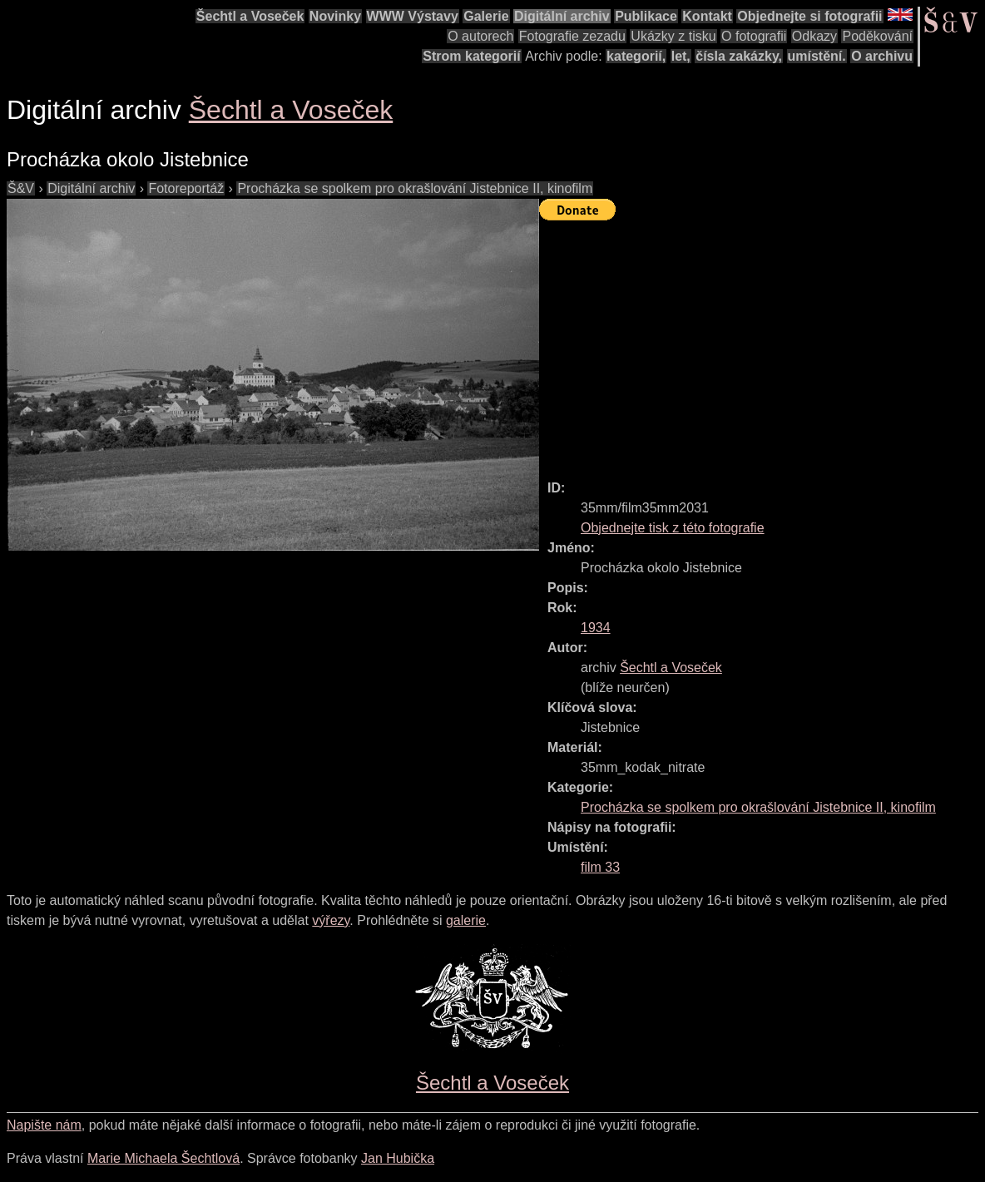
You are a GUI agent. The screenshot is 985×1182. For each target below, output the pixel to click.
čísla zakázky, (738, 56)
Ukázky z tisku (673, 36)
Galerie (485, 16)
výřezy (330, 920)
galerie (466, 920)
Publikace (646, 16)
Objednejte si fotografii (809, 16)
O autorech (480, 36)
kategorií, (636, 56)
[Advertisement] (762, 342)
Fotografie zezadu (572, 36)
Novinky (335, 16)
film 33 (600, 867)
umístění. (817, 56)
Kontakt (707, 16)
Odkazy (814, 36)
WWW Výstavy (412, 16)
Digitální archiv (562, 16)
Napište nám (44, 1125)
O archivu (882, 56)
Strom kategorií (471, 56)
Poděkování (877, 36)
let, (680, 56)
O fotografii (753, 36)
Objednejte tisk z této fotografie (673, 528)
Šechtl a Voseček (250, 16)
